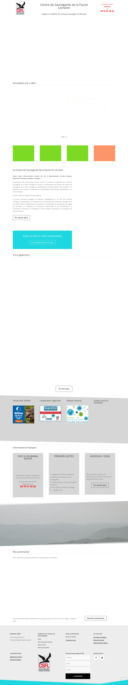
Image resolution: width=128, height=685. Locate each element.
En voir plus (64, 388)
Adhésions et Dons (16, 657)
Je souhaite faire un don (42, 242)
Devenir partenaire (95, 618)
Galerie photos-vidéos (100, 643)
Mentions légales (15, 660)
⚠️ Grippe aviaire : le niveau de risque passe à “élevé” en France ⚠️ (87, 102)
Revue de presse (98, 640)
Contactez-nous (71, 640)
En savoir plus (74, 125)
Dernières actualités (99, 637)
